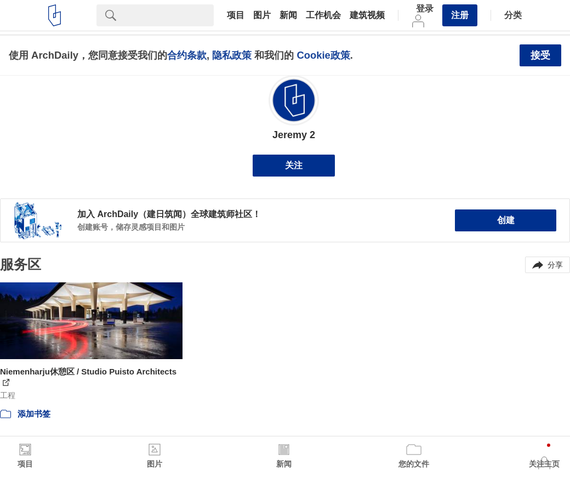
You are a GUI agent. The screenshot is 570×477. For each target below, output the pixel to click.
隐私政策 (232, 55)
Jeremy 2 (293, 134)
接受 (540, 55)
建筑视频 (367, 15)
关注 (294, 165)
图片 (262, 15)
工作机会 (323, 15)
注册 (460, 15)
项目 (235, 15)
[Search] (169, 15)
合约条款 (187, 55)
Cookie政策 (323, 55)
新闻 (288, 15)
